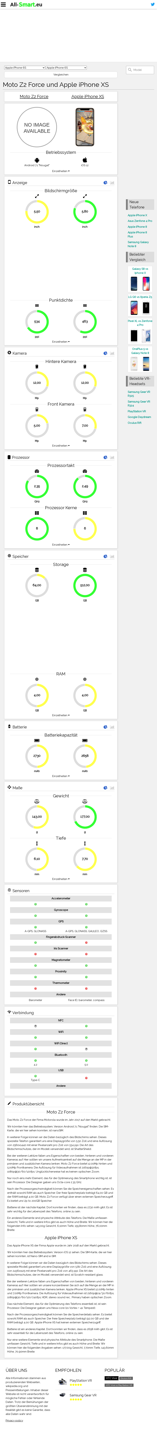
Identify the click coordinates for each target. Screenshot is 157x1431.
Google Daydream (139, 417)
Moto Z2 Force (34, 96)
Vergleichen (60, 74)
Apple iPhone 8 (137, 226)
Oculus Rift (134, 422)
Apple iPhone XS (87, 96)
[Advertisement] (78, 35)
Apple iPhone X (137, 215)
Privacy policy (14, 1420)
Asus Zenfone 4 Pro (140, 221)
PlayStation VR (137, 411)
